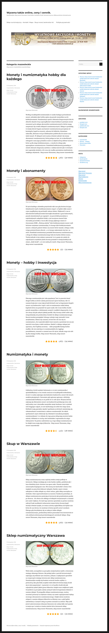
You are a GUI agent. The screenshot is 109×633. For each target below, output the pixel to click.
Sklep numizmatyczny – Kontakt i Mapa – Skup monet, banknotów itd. (30, 22)
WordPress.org (84, 162)
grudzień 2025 (84, 122)
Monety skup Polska (85, 143)
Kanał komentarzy (85, 160)
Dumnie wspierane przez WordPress (49, 625)
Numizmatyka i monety (27, 354)
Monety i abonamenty (26, 171)
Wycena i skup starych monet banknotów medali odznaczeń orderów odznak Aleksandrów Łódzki (91, 83)
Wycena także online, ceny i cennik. (29, 12)
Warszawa (17, 88)
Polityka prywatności (63, 22)
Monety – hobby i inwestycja (32, 262)
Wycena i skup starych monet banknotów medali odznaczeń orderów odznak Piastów (91, 99)
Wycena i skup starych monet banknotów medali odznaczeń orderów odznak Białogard (91, 94)
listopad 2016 (83, 127)
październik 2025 (84, 126)
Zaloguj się (83, 157)
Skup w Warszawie (23, 444)
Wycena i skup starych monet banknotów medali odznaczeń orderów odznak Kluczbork (91, 78)
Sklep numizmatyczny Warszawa (36, 535)
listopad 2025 (83, 124)
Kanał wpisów (83, 159)
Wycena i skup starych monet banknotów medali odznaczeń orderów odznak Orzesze (91, 89)
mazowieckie (10, 88)
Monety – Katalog (84, 141)
